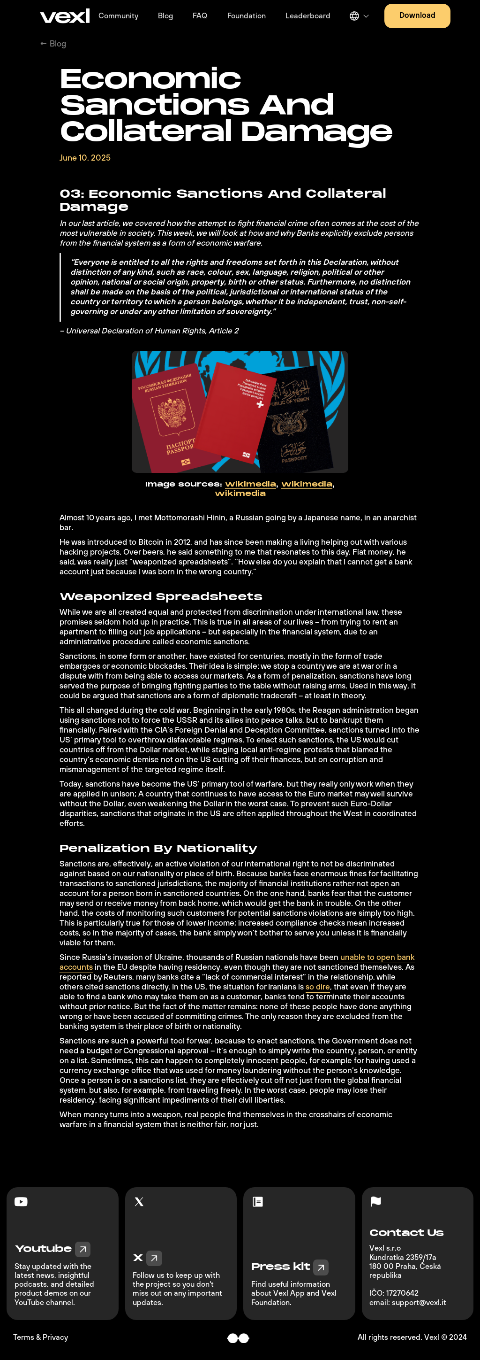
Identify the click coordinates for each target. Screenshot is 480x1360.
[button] (358, 16)
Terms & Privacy (40, 1337)
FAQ (200, 16)
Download (417, 15)
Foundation (246, 16)
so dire (318, 987)
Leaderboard (307, 16)
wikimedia (250, 484)
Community (118, 16)
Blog (165, 16)
